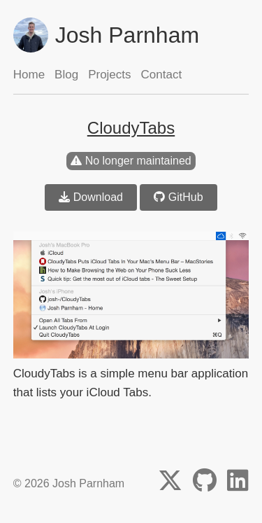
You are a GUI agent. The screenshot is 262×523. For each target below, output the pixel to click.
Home (29, 74)
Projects (109, 74)
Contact (161, 74)
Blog (66, 74)
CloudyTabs (131, 127)
